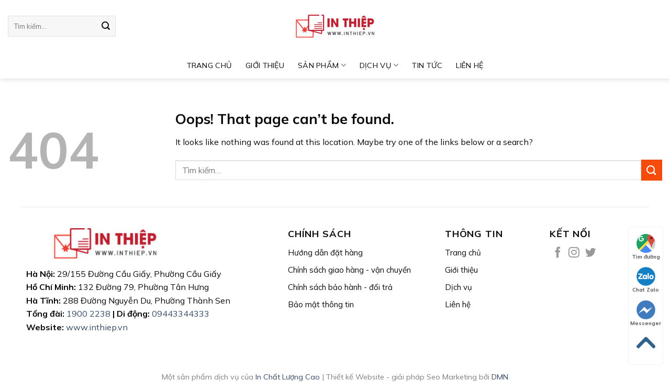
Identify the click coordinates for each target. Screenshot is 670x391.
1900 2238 (88, 313)
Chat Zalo (645, 280)
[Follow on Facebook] (557, 253)
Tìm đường (646, 247)
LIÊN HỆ (469, 65)
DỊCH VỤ (379, 65)
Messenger (645, 313)
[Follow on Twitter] (590, 253)
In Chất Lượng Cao (287, 377)
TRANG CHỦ (209, 65)
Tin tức (427, 65)
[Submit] (106, 26)
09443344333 (180, 313)
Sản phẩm (322, 65)
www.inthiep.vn (97, 327)
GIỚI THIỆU (264, 65)
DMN (500, 377)
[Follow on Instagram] (573, 253)
